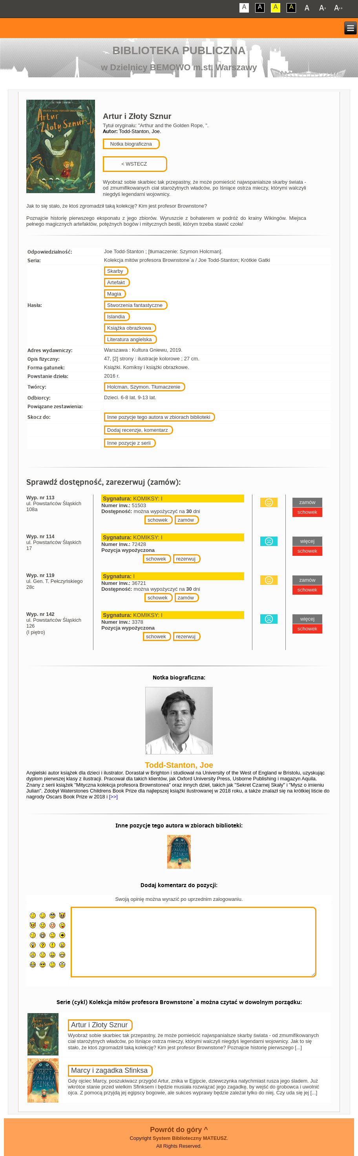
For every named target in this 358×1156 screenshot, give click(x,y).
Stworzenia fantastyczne (135, 305)
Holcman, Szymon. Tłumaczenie (143, 387)
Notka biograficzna (130, 144)
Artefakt (116, 282)
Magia (114, 294)
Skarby (115, 271)
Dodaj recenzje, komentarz (137, 430)
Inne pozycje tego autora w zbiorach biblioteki (158, 417)
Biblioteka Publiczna (179, 50)
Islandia (116, 317)
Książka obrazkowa (129, 328)
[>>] (113, 797)
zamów (186, 520)
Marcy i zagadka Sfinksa (109, 1070)
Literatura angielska (129, 339)
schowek (158, 520)
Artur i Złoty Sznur (99, 1025)
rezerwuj (185, 559)
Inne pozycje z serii (129, 443)
